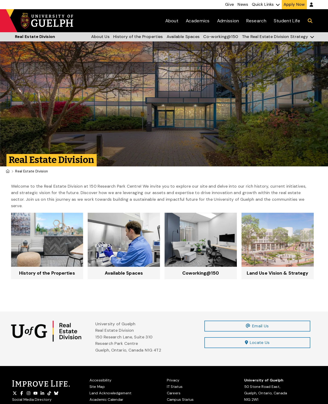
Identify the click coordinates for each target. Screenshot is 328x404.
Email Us (257, 326)
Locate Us (257, 343)
